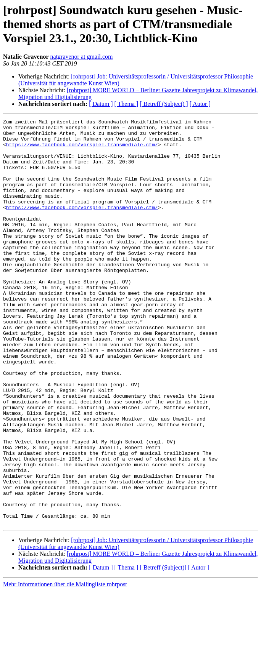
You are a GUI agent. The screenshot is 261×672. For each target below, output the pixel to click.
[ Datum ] (101, 104)
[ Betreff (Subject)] (163, 648)
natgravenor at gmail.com (81, 56)
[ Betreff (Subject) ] (164, 104)
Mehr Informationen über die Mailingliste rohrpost (65, 665)
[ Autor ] (200, 104)
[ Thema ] (126, 104)
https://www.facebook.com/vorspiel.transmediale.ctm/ (82, 150)
